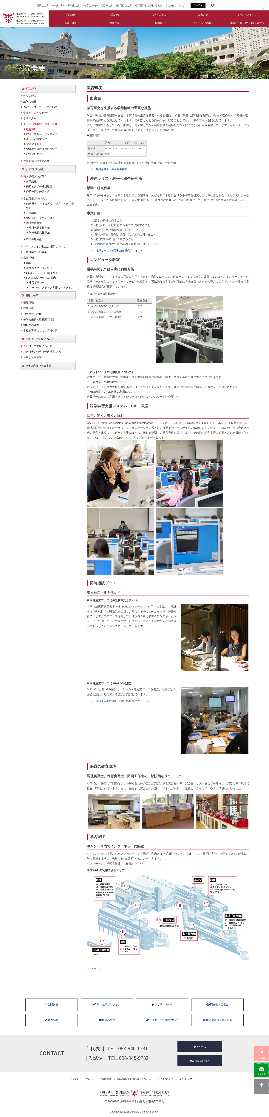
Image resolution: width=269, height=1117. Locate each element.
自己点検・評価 (32, 313)
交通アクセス (34, 144)
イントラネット (185, 1079)
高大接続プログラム (35, 176)
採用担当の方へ (125, 5)
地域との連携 (31, 325)
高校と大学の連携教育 (39, 186)
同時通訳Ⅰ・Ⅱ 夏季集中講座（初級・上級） (50, 206)
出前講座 (31, 181)
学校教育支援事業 (39, 232)
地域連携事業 (34, 222)
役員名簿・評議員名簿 (36, 160)
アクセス (200, 1048)
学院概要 (70, 14)
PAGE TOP (94, 968)
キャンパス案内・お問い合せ (40, 124)
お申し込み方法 (32, 357)
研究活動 (51, 1021)
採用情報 (141, 5)
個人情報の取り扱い (134, 1079)
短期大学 (203, 14)
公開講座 (31, 212)
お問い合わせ (155, 5)
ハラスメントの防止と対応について (44, 246)
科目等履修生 (34, 239)
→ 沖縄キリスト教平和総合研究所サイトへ (119, 250)
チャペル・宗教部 (203, 23)
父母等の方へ (108, 5)
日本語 (198, 5)
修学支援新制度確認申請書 (39, 319)
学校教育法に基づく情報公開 (40, 330)
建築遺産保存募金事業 (38, 365)
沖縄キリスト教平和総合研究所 (247, 23)
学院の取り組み (34, 169)
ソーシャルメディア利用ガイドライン (51, 287)
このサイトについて (86, 1079)
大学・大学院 (158, 14)
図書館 (159, 23)
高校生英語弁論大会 (38, 191)
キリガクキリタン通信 (39, 267)
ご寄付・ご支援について (39, 339)
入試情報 (115, 14)
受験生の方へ (44, 5)
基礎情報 (28, 302)
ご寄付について (176, 5)
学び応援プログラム (35, 198)
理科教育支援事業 (39, 227)
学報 (28, 263)
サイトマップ (164, 1079)
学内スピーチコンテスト (40, 217)
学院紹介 (30, 88)
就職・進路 (71, 23)
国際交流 (115, 23)
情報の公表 (31, 295)
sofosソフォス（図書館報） (42, 272)
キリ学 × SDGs (162, 1005)
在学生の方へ (91, 5)
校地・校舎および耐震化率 (42, 134)
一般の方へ (59, 5)
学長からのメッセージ (36, 112)
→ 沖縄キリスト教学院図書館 (110, 169)
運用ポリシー (37, 282)
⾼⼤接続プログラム (107, 1005)
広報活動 (28, 257)
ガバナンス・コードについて (40, 107)
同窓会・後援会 (217, 1005)
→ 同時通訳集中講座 (105, 701)
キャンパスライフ (247, 14)
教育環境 (31, 129)
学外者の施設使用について (42, 148)
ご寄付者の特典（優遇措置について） (45, 351)
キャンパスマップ (36, 139)
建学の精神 (29, 101)
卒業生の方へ (74, 5)
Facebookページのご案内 (41, 277)
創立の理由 (29, 95)
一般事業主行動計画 (35, 252)
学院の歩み (29, 118)
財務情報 (28, 308)
